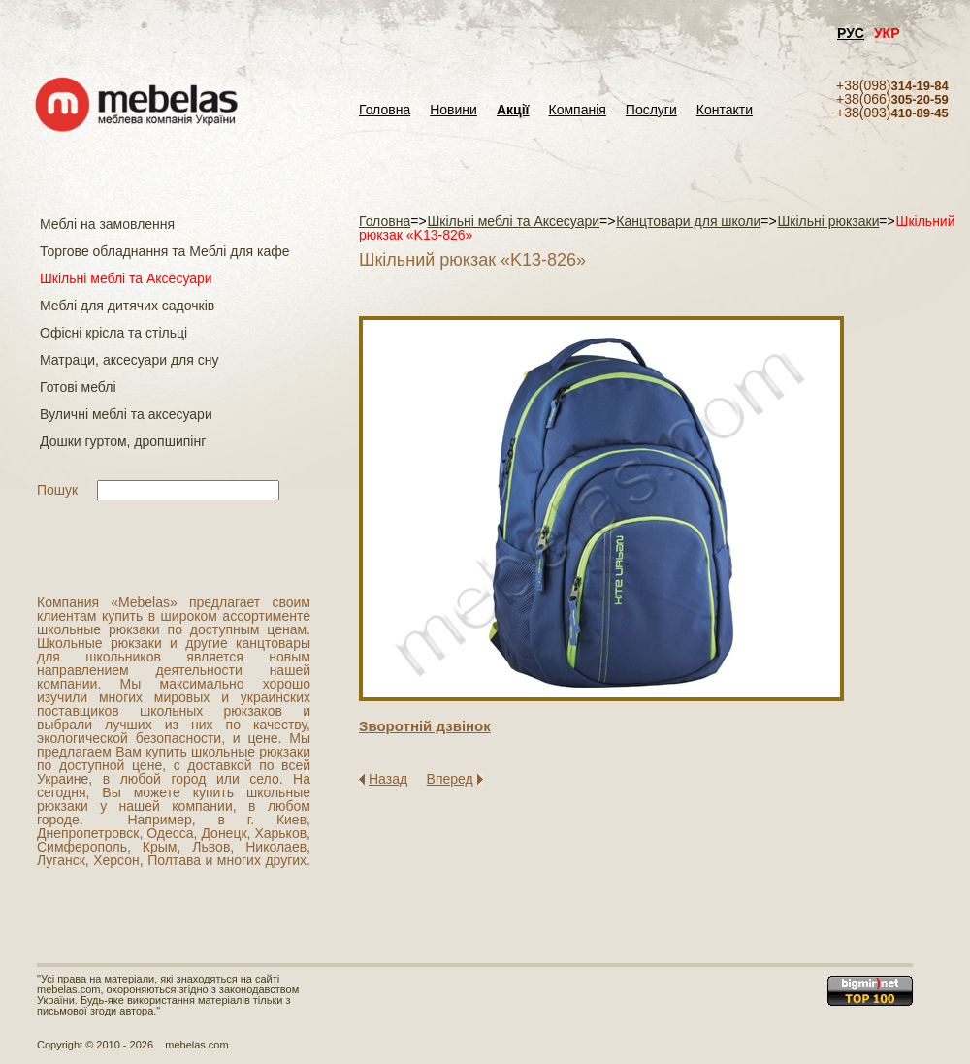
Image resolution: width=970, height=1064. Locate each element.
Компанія (576, 110)
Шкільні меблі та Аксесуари (126, 278)
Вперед (450, 779)
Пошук (57, 490)
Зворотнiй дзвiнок (425, 726)
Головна (384, 110)
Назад (388, 779)
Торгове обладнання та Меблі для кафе (165, 251)
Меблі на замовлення (107, 224)
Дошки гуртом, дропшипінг (123, 441)
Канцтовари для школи (688, 221)
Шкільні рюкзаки (828, 221)
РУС (850, 33)
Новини (453, 110)
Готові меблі (78, 387)
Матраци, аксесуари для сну (129, 360)
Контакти (724, 110)
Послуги (651, 110)
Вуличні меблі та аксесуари (126, 414)
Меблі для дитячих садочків (127, 305)
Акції (513, 110)
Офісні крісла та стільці (113, 332)
